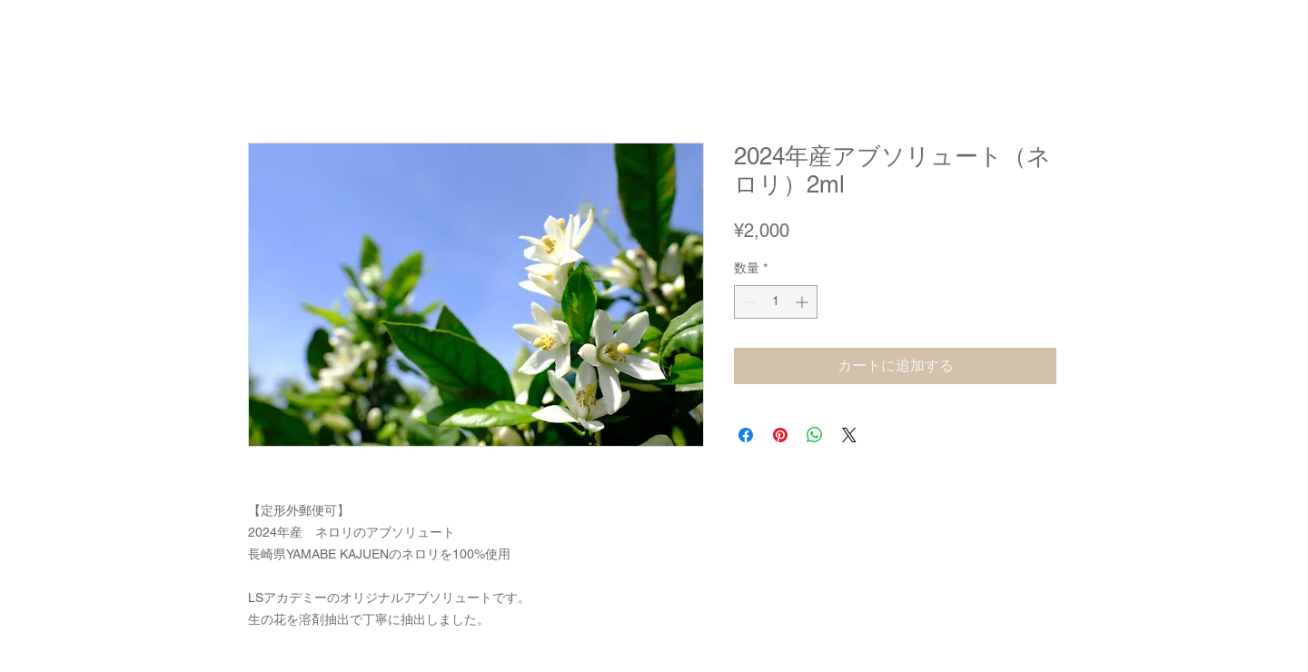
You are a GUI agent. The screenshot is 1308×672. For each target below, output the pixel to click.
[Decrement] (748, 302)
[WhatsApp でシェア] (815, 435)
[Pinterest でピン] (780, 435)
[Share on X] (849, 435)
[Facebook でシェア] (746, 435)
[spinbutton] (775, 302)
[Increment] (803, 302)
